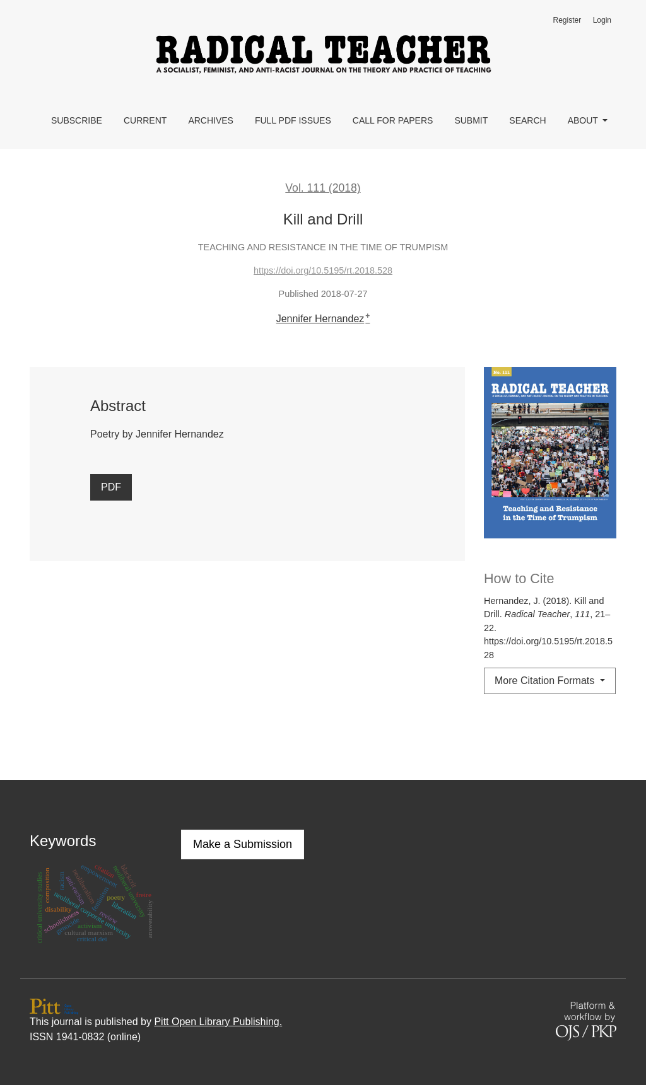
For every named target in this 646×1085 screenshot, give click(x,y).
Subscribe (76, 120)
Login (602, 20)
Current (145, 120)
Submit (471, 120)
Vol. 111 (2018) (322, 188)
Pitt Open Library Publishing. (218, 1021)
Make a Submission (242, 844)
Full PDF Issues (293, 120)
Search (527, 120)
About (584, 120)
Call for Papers (393, 120)
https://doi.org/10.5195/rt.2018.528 (323, 270)
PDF (111, 487)
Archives (210, 120)
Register (567, 20)
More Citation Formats (546, 680)
